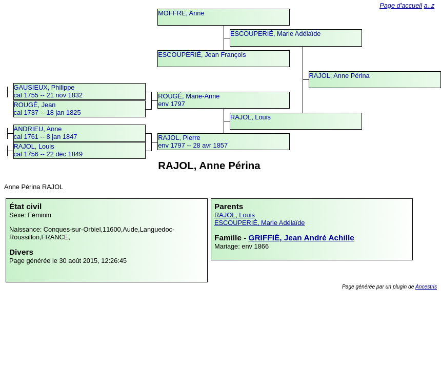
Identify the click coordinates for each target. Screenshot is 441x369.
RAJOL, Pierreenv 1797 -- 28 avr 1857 (193, 141)
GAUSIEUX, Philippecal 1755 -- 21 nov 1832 (48, 91)
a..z (429, 5)
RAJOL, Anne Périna (339, 75)
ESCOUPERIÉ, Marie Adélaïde (275, 33)
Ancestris (426, 287)
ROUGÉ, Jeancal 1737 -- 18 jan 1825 (47, 108)
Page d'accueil (400, 5)
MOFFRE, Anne (181, 13)
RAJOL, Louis (250, 117)
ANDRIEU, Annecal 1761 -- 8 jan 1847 (45, 132)
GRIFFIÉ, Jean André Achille (301, 237)
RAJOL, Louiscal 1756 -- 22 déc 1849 (48, 150)
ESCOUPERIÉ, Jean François (202, 54)
